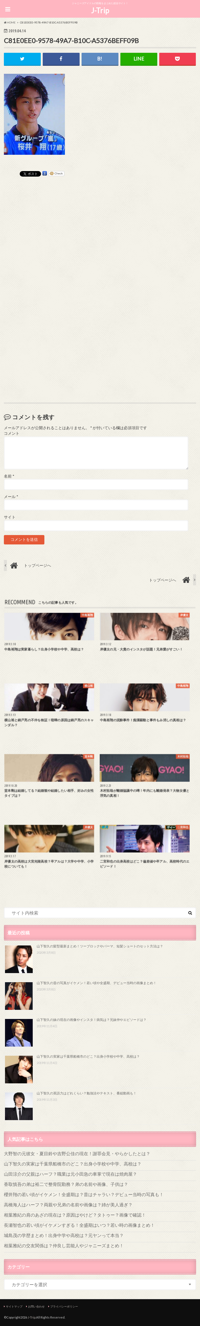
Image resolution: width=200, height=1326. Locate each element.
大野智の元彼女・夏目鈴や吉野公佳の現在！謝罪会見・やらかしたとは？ (77, 1153)
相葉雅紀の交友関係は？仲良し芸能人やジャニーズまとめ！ (64, 1245)
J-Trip (100, 10)
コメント (11, 433)
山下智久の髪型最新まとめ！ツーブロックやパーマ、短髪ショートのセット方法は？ (100, 946)
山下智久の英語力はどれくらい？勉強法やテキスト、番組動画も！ (86, 1093)
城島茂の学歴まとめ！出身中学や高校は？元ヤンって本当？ (64, 1235)
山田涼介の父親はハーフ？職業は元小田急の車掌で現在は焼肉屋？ (70, 1173)
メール (11, 496)
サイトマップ (14, 1306)
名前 (9, 476)
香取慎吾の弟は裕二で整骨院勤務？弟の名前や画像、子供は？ (66, 1184)
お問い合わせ (36, 1306)
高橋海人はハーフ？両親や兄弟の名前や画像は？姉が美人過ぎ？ (68, 1204)
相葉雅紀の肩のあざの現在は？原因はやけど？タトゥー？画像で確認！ (75, 1214)
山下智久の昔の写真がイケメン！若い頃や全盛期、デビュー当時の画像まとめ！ (96, 983)
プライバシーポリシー (64, 1306)
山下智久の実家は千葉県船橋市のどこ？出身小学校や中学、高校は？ (88, 1056)
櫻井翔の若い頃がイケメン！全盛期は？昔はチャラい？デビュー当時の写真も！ (84, 1194)
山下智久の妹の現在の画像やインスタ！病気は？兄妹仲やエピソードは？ (91, 1020)
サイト (10, 517)
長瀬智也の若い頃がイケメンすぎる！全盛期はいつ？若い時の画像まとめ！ (79, 1225)
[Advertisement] (100, 256)
